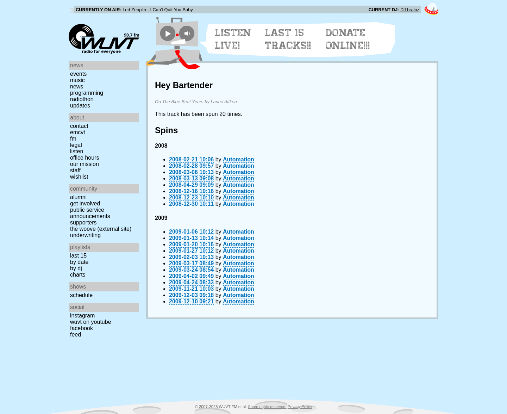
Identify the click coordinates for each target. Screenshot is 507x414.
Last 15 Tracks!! (288, 39)
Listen (76, 151)
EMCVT (77, 132)
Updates (80, 106)
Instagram (82, 316)
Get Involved (85, 203)
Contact (79, 126)
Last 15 (78, 256)
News (76, 86)
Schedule (81, 295)
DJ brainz (409, 9)
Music (77, 80)
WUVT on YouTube (90, 322)
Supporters (83, 222)
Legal (76, 145)
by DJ (76, 268)
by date (79, 262)
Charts (78, 275)
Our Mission (84, 164)
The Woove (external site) (100, 229)
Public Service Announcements (90, 213)
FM (73, 139)
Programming (86, 93)
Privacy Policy (300, 406)
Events (78, 74)
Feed (75, 335)
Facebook (81, 328)
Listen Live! (233, 39)
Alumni (78, 197)
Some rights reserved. (267, 406)
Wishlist (79, 177)
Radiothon (82, 99)
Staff (75, 170)
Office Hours (84, 158)
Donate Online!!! (348, 39)
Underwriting (85, 235)
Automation (238, 159)
